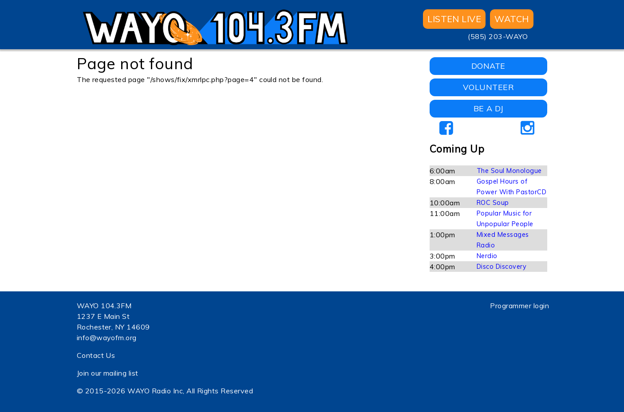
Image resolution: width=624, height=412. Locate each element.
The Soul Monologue (509, 171)
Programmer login (519, 305)
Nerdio (487, 256)
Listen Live (454, 18)
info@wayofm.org (107, 337)
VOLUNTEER (488, 87)
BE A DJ (488, 108)
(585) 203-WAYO (498, 36)
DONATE (488, 66)
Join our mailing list (107, 373)
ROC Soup (493, 203)
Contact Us (96, 355)
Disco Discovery (501, 267)
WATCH (511, 18)
